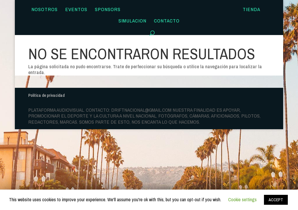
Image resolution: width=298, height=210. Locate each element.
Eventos (76, 10)
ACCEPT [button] (276, 199)
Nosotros (44, 10)
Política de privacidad (46, 95)
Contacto (167, 21)
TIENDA (251, 10)
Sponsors (107, 10)
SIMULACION (132, 21)
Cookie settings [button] (242, 199)
